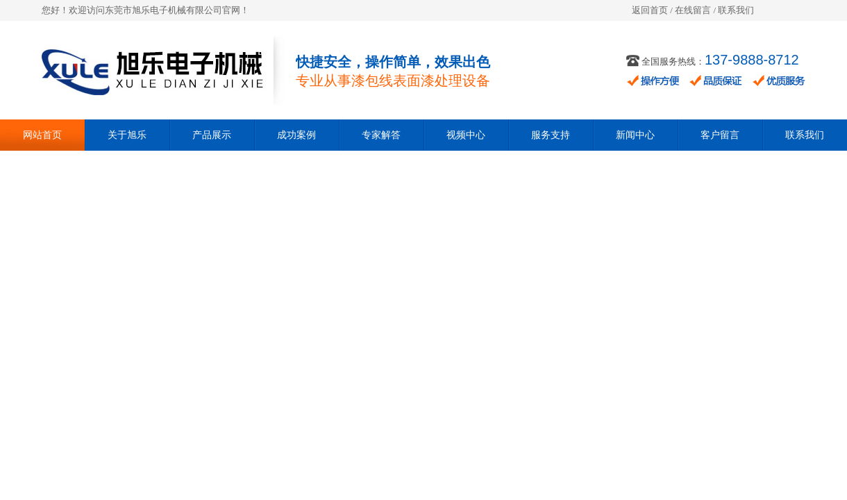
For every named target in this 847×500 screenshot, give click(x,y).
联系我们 (736, 10)
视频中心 (465, 135)
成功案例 (296, 135)
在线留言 (693, 10)
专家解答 (381, 135)
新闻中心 (635, 135)
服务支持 (550, 135)
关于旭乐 (127, 135)
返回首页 (650, 10)
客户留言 (720, 135)
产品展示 (211, 135)
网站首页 (42, 135)
